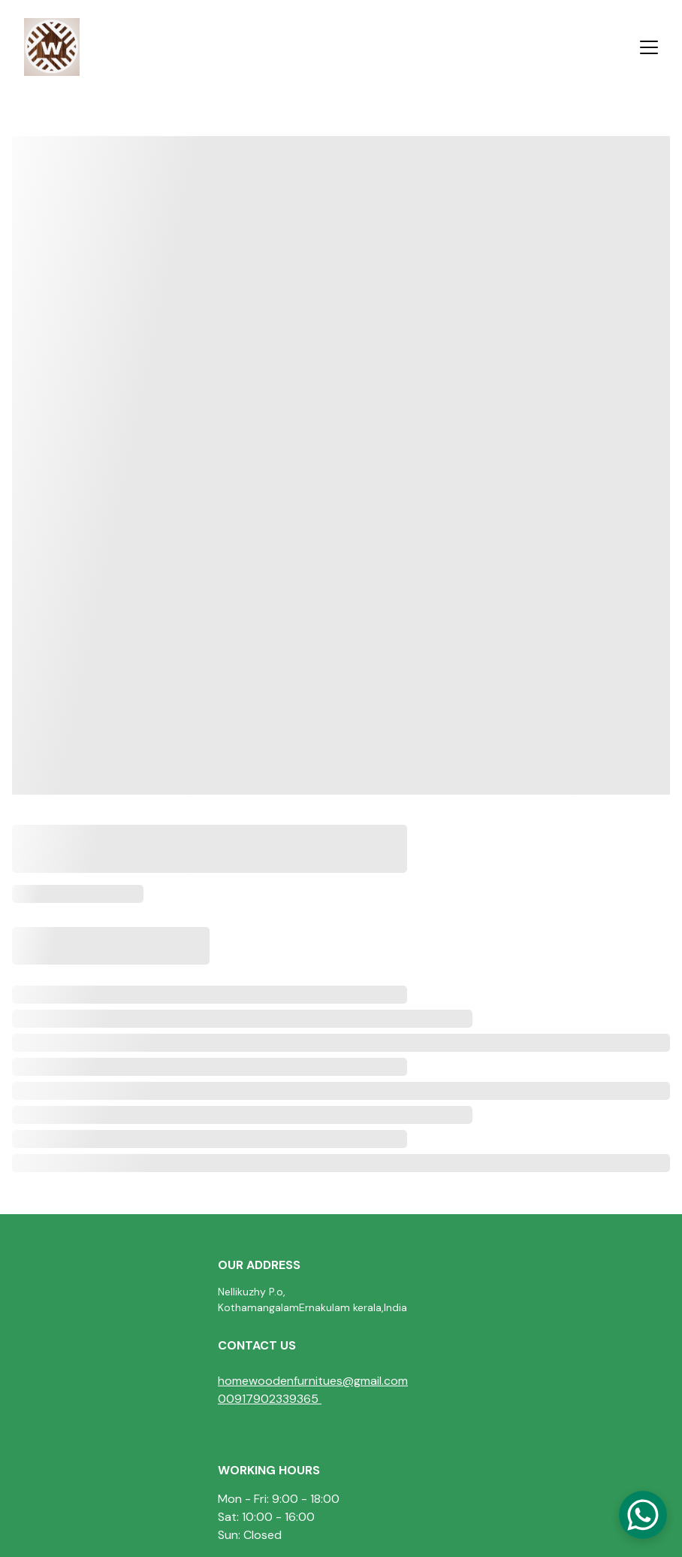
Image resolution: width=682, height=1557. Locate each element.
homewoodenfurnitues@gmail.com (313, 1381)
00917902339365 (268, 1399)
